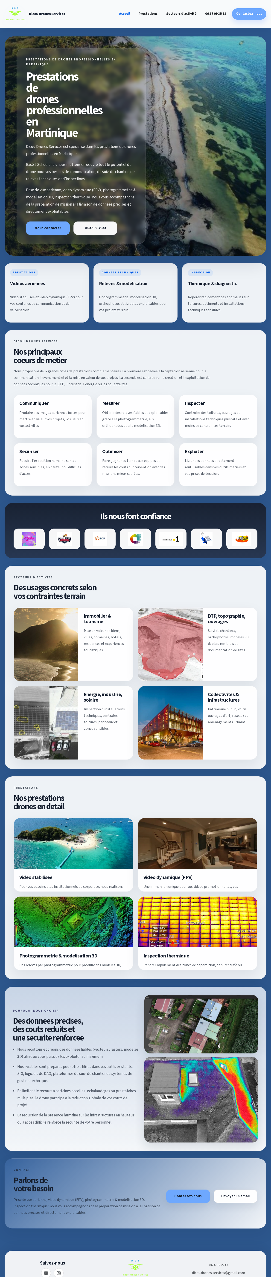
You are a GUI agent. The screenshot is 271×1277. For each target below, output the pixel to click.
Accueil (124, 13)
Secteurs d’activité (181, 13)
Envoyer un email (235, 1196)
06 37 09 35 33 (215, 13)
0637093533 (218, 1265)
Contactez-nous (249, 13)
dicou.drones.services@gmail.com (218, 1272)
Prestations (148, 13)
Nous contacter (48, 227)
